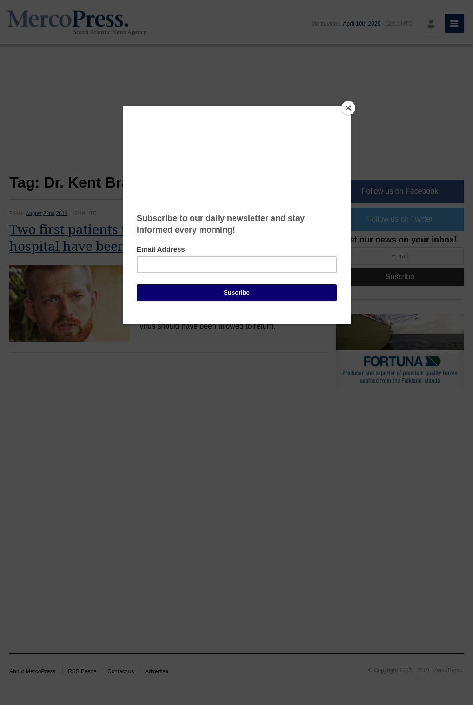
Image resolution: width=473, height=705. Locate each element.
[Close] (348, 108)
